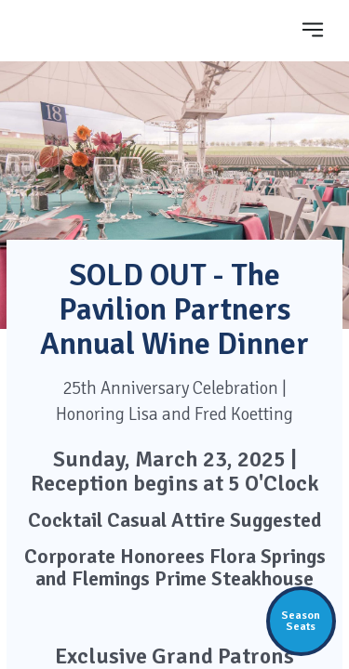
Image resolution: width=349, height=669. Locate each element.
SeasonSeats (300, 621)
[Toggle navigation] (312, 29)
